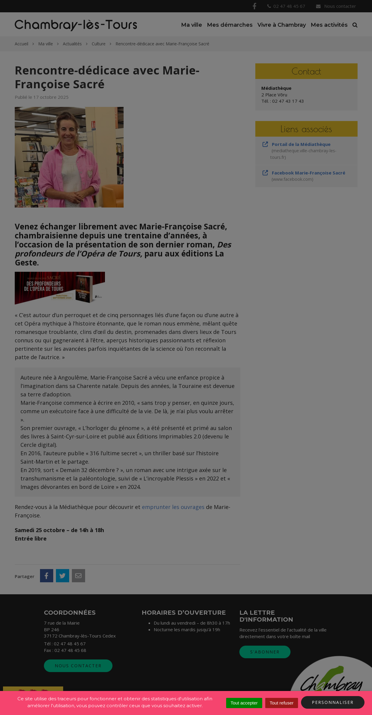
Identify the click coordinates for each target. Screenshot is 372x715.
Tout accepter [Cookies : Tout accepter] (244, 702)
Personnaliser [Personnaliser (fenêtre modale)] (333, 702)
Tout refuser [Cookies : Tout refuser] (282, 702)
